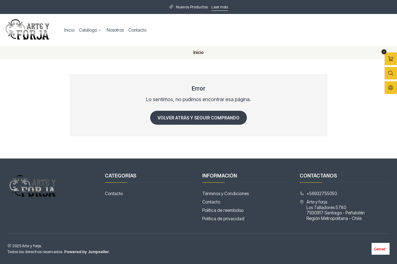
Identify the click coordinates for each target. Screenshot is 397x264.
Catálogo (90, 30)
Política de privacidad (223, 218)
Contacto (137, 30)
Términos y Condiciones (225, 193)
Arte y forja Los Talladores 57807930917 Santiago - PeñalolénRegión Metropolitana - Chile (332, 210)
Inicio (69, 30)
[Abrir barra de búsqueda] (391, 73)
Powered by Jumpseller (86, 251)
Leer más (220, 7)
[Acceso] (391, 87)
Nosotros (115, 30)
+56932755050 (318, 193)
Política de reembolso (222, 210)
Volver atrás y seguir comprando (198, 117)
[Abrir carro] (391, 58)
